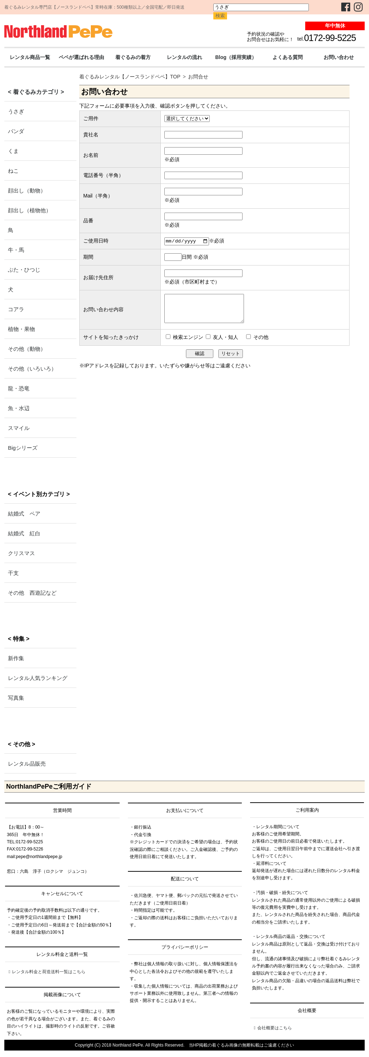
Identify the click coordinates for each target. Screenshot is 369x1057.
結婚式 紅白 (24, 533)
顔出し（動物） (27, 190)
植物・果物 (21, 329)
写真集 (16, 698)
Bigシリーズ (22, 448)
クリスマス (21, 553)
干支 (13, 573)
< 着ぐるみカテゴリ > (36, 92)
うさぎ (16, 111)
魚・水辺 (19, 408)
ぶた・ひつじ (24, 270)
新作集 (16, 658)
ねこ (13, 171)
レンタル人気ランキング (37, 678)
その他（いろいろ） (32, 369)
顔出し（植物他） (29, 210)
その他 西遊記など (32, 593)
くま (13, 151)
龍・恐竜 (19, 388)
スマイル (19, 428)
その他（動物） (27, 349)
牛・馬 (16, 250)
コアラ (16, 309)
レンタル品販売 (27, 764)
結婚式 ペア (24, 514)
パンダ (16, 131)
